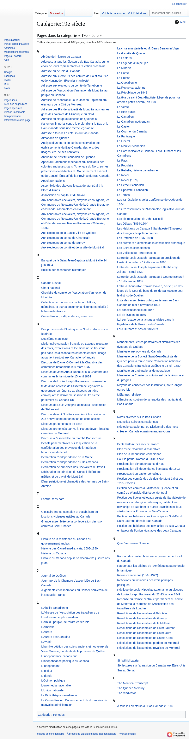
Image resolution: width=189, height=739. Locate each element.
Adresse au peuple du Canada (60, 71)
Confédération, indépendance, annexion (66, 316)
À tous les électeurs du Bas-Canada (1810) (145, 706)
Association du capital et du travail (63, 195)
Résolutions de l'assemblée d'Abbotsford (143, 613)
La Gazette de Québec (131, 53)
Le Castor (123, 126)
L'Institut (46, 670)
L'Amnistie (47, 627)
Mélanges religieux (129, 394)
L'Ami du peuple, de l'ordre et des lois (65, 622)
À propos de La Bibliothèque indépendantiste (91, 733)
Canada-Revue (51, 283)
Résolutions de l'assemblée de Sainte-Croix (145, 637)
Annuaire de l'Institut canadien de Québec (68, 157)
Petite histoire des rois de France (138, 444)
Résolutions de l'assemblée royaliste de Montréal (148, 647)
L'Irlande (46, 675)
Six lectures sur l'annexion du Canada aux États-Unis (151, 665)
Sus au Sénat (126, 670)
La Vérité (123, 107)
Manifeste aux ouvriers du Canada (139, 351)
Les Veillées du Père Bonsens (136, 252)
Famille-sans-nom (52, 499)
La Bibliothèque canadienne (59, 695)
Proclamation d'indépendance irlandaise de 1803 (148, 468)
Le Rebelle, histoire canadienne (137, 170)
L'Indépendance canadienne (59, 656)
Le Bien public (126, 112)
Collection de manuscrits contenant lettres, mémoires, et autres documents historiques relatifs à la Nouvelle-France (74, 307)
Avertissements (127, 733)
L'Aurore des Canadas (55, 636)
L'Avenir (46, 641)
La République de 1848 (132, 92)
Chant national (50, 287)
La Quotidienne (127, 82)
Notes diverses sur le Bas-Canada (139, 417)
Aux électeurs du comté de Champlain (65, 237)
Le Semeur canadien (130, 185)
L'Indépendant (50, 666)
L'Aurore (46, 632)
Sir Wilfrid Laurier (128, 660)
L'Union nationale (52, 690)
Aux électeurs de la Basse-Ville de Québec (68, 232)
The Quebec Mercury (131, 688)
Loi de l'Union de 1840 (131, 314)
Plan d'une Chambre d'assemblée (138, 449)
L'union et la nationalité (56, 685)
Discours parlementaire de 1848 (61, 423)
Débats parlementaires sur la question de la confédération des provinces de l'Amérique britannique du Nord (69, 448)
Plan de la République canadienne (139, 454)
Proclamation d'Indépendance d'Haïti (140, 463)
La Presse (123, 78)
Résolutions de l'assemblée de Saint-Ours (144, 633)
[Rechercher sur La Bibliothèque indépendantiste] (168, 13)
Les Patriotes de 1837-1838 (135, 238)
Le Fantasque (126, 136)
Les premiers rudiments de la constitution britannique (151, 243)
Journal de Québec (53, 575)
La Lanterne (125, 58)
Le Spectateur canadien (132, 190)
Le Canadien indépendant (133, 121)
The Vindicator (126, 693)
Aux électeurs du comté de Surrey (63, 242)
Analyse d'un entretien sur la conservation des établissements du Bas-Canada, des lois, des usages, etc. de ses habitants (70, 147)
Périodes (59, 714)
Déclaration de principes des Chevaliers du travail (73, 467)
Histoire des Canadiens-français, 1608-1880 (69, 548)
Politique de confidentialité (50, 733)
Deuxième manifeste (54, 338)
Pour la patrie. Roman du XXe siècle (140, 459)
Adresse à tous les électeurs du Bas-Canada (69, 133)
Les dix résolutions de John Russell (140, 218)
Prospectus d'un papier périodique (139, 473)
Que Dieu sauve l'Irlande (133, 543)
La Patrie (123, 73)
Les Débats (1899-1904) (132, 223)
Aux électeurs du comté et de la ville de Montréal (72, 247)
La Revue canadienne (131, 87)
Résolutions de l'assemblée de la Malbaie (143, 623)
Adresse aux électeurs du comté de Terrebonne (71, 85)
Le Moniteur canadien (131, 146)
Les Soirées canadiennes (133, 247)
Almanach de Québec (55, 138)
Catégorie (44, 714)
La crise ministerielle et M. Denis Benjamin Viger (148, 48)
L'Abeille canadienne (54, 607)
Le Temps (123, 195)
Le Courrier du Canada (132, 131)
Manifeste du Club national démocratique (143, 370)
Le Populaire (125, 165)
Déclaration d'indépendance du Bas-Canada (69, 462)
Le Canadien (125, 116)
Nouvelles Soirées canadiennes (137, 421)
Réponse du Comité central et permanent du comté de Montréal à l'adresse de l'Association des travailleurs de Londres (150, 603)
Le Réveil (123, 175)
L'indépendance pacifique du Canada (65, 661)
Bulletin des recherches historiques (63, 270)
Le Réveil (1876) (128, 180)
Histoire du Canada (53, 553)
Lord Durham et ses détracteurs (137, 329)
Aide (180, 22)
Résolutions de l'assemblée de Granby (142, 618)
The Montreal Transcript (132, 683)
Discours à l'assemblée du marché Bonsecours (71, 438)
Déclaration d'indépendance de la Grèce (67, 457)
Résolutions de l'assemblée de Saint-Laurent (146, 628)
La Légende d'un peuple (132, 63)
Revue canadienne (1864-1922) (137, 575)
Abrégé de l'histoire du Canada (61, 56)
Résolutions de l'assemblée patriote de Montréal (148, 642)
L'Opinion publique (53, 680)
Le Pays (122, 160)
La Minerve (124, 68)
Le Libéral (123, 141)
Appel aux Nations (53, 180)
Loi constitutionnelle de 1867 (135, 310)
